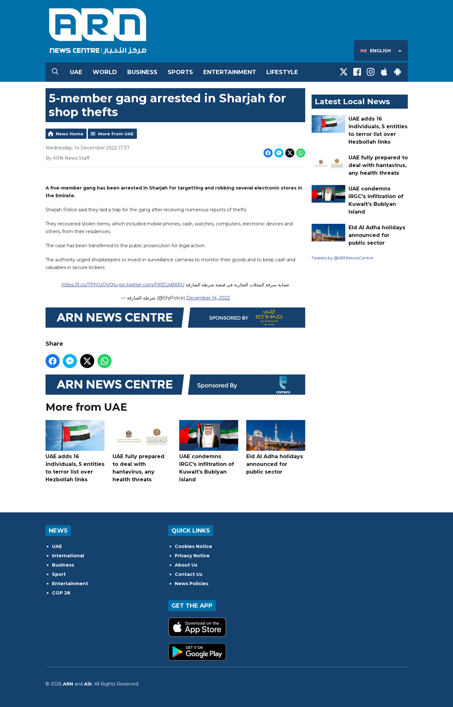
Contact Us (188, 574)
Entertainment (229, 72)
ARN (68, 684)
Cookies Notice (193, 546)
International (68, 556)
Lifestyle (282, 72)
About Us (186, 565)
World (105, 72)
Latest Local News (352, 101)
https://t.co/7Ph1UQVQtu (89, 285)
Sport (59, 574)
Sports (180, 72)
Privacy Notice (192, 556)
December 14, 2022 (208, 298)
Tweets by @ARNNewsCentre (342, 257)
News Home (69, 133)
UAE (76, 72)
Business (142, 72)
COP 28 (61, 593)
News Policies (191, 583)
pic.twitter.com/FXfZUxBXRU (151, 285)
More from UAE (116, 133)
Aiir (88, 684)
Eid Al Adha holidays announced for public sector (275, 447)
